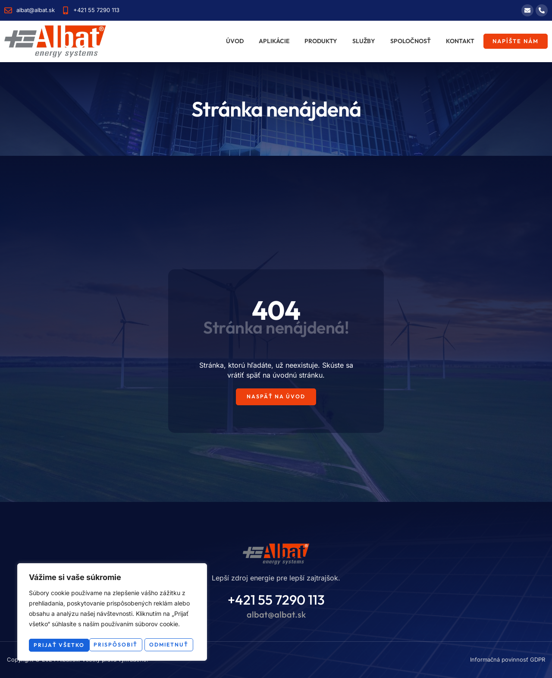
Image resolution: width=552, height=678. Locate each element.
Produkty (320, 41)
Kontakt (460, 41)
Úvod (235, 41)
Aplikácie (274, 41)
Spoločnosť (410, 41)
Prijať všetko (112, 644)
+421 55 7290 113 (276, 600)
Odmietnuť (152, 631)
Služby (363, 41)
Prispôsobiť (69, 631)
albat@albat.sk (276, 614)
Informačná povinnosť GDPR (507, 659)
